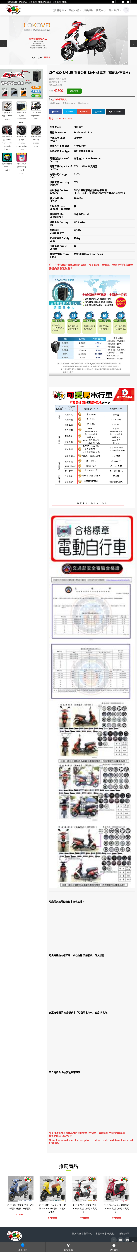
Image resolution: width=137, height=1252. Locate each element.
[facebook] (118, 1)
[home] (113, 1)
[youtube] (123, 1)
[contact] (128, 1)
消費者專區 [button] (59, 10)
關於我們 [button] (115, 10)
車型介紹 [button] (75, 10)
